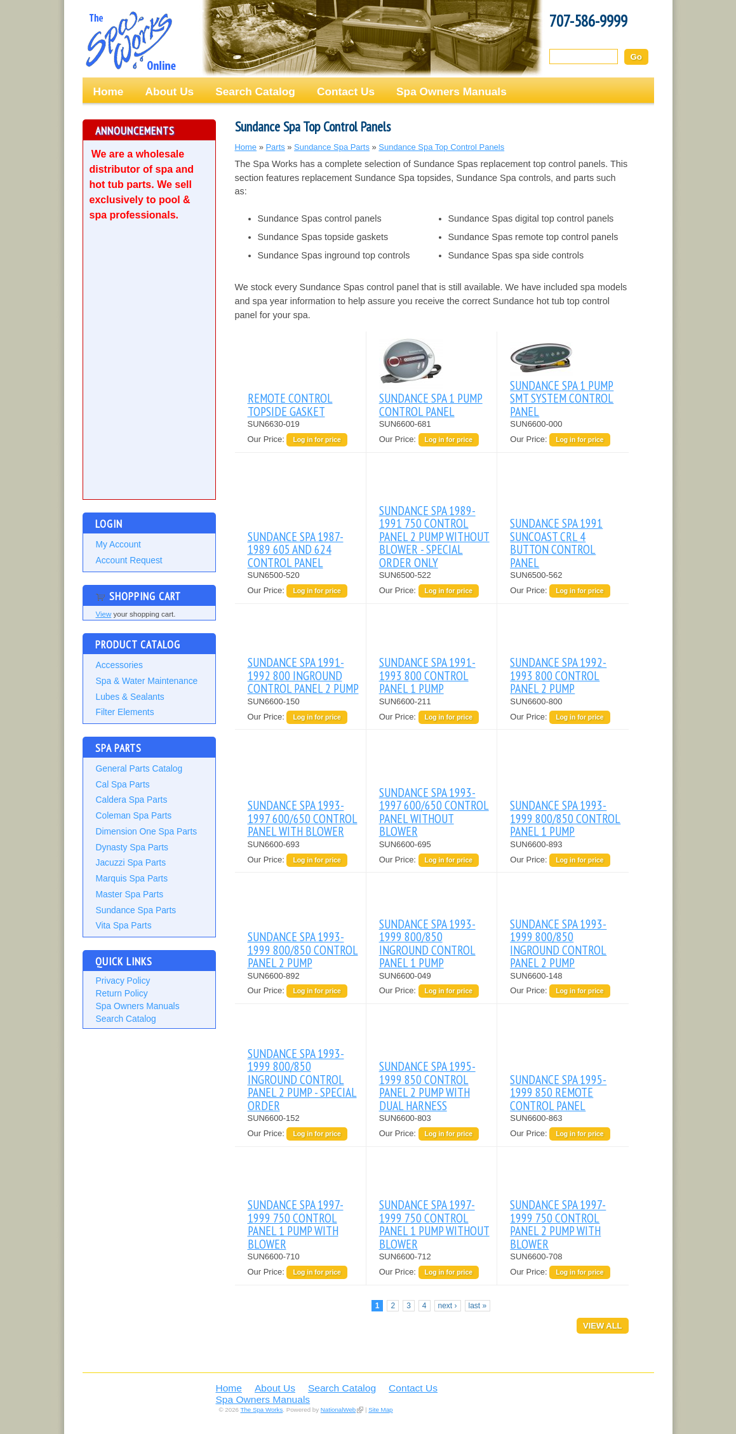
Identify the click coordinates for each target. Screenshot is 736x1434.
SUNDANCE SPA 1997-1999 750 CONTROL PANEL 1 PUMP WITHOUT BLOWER (434, 1223)
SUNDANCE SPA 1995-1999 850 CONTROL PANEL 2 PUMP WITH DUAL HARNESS (427, 1085)
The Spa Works (130, 40)
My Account (118, 544)
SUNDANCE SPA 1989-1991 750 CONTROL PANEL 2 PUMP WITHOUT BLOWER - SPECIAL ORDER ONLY (434, 536)
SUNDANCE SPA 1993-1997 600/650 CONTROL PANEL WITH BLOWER (303, 818)
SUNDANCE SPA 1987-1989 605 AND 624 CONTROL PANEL (296, 549)
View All (602, 1325)
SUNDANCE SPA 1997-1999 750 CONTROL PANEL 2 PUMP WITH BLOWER (558, 1223)
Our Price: (267, 439)
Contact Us (346, 91)
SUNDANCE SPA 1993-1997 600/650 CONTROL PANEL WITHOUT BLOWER (434, 811)
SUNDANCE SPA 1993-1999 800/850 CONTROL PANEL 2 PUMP (303, 949)
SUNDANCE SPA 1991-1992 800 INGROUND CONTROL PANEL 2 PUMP (303, 675)
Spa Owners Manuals (451, 91)
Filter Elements (125, 712)
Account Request (129, 560)
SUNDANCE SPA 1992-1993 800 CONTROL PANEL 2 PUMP (558, 675)
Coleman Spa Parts (134, 815)
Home (108, 91)
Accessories (119, 665)
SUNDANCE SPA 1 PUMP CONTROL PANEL (431, 404)
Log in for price (316, 439)
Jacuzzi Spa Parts (131, 862)
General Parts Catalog (139, 768)
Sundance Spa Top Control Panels (441, 147)
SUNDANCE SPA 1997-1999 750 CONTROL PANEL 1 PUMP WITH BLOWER (296, 1223)
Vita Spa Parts (124, 925)
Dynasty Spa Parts (132, 847)
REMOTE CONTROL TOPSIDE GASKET (290, 404)
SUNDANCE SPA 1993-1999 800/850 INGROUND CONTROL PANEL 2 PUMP (558, 943)
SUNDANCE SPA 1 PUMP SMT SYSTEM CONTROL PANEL (561, 398)
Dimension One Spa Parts (146, 831)
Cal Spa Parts (123, 784)
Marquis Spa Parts (132, 878)
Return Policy (122, 993)
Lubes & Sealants (130, 697)
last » (478, 1305)
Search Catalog (255, 91)
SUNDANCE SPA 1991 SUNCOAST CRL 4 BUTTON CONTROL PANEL (556, 542)
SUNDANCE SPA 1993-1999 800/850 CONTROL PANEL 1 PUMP (565, 818)
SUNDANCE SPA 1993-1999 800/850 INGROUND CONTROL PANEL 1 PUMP (427, 943)
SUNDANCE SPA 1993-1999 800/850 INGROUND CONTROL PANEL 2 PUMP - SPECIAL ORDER (302, 1079)
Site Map (380, 1409)
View (104, 614)
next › (447, 1305)
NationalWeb (338, 1409)
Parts (274, 147)
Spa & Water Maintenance (147, 681)
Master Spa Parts (130, 894)
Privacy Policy (123, 980)
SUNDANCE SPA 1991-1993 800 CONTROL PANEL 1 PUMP (427, 675)
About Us (169, 91)
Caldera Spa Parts (132, 799)
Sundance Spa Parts (136, 910)
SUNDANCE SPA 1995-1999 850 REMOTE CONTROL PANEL (558, 1092)
